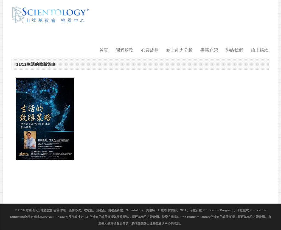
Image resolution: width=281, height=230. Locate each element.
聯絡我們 (234, 50)
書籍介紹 (209, 50)
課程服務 (124, 50)
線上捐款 (259, 50)
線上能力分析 (179, 50)
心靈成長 (150, 50)
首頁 (103, 50)
